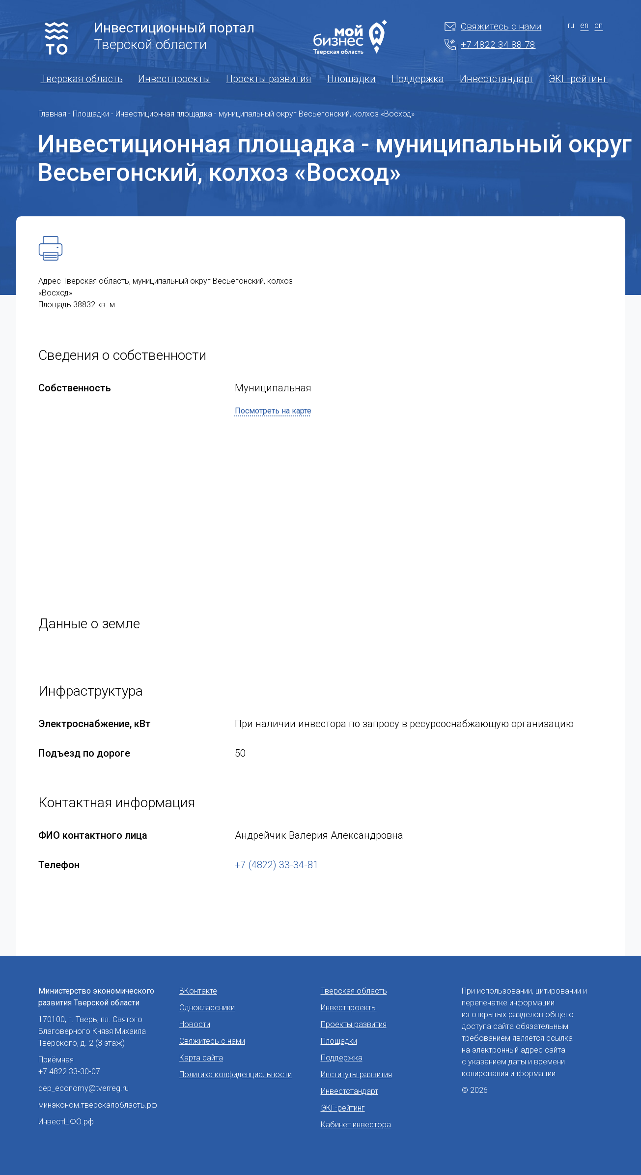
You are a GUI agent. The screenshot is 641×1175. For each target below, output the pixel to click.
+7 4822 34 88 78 (490, 45)
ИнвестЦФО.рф (66, 1121)
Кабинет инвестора (356, 1124)
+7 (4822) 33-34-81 (276, 865)
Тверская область (82, 79)
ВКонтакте (198, 991)
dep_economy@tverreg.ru (83, 1088)
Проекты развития (268, 79)
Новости (194, 1024)
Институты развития (356, 1074)
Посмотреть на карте (273, 410)
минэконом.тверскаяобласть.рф (97, 1105)
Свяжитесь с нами (493, 26)
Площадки (351, 79)
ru (571, 25)
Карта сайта (201, 1057)
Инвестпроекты (174, 79)
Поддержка (417, 79)
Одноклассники (207, 1007)
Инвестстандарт (496, 79)
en (584, 25)
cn (598, 25)
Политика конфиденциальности (235, 1074)
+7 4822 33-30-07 (69, 1071)
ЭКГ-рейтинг (578, 79)
